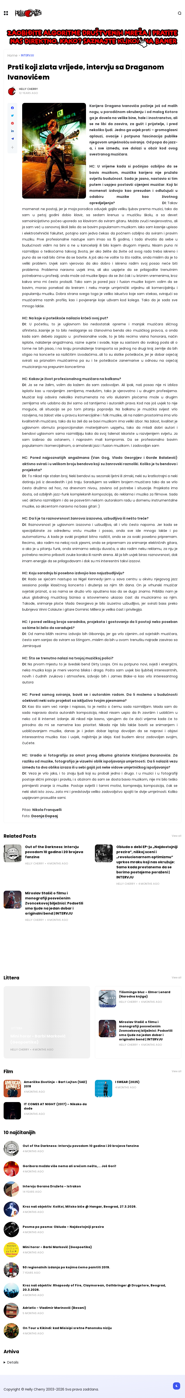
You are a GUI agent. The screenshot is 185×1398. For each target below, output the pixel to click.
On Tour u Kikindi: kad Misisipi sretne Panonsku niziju (67, 1328)
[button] (12, 147)
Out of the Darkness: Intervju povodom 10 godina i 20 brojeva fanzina (54, 851)
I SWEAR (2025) (127, 1082)
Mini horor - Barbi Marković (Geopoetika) (38, 1039)
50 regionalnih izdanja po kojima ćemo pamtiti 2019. (66, 1267)
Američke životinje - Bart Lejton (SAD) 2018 (55, 1084)
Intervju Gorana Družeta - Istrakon (52, 1186)
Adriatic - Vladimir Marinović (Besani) (54, 1308)
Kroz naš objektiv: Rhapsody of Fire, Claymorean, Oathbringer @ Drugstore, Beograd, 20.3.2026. (94, 1287)
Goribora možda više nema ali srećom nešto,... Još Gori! (69, 1166)
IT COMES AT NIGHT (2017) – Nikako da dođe (55, 1106)
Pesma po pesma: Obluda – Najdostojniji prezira (63, 1227)
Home (12, 55)
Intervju (27, 55)
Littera (16, 1028)
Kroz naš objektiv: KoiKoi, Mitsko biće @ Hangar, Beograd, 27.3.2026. (80, 1206)
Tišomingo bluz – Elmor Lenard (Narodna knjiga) (144, 994)
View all (176, 836)
